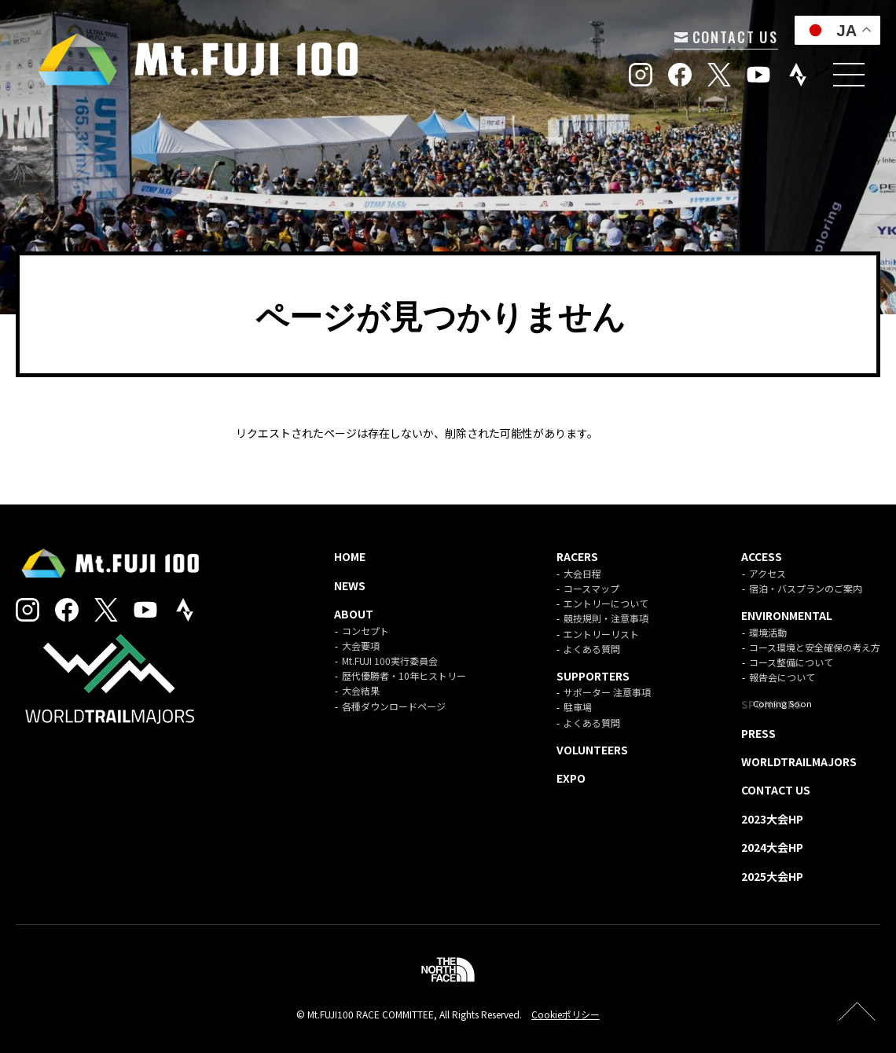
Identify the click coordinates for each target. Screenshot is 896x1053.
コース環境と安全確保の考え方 (814, 647)
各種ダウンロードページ (394, 706)
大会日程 (582, 573)
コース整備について (791, 662)
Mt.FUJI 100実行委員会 (390, 660)
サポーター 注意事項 (607, 692)
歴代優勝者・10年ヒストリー (404, 675)
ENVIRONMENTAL (786, 615)
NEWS (349, 585)
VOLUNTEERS (592, 750)
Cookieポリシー (565, 1014)
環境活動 (768, 632)
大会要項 (361, 645)
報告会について (782, 677)
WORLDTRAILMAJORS (799, 761)
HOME (349, 556)
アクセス (767, 573)
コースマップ (591, 588)
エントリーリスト (601, 633)
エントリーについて (606, 603)
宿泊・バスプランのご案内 (805, 588)
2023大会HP (772, 819)
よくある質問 (592, 648)
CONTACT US (722, 36)
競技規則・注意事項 (606, 618)
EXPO (571, 778)
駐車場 (578, 707)
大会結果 (361, 690)
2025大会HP (772, 876)
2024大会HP (772, 847)
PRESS (758, 733)
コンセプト (365, 630)
